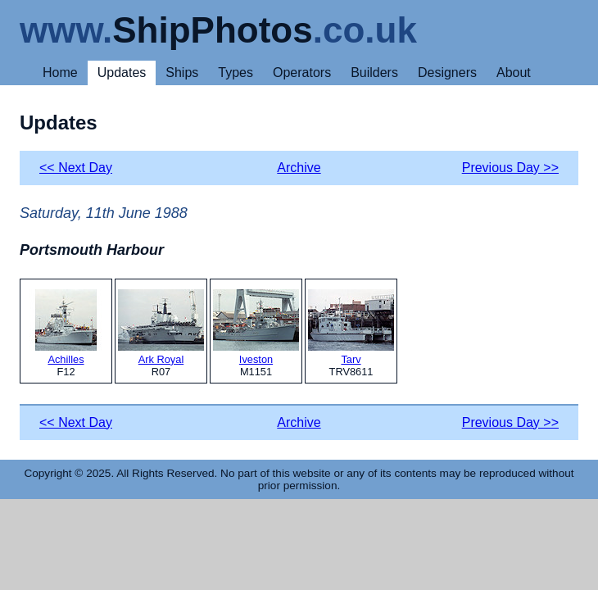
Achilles (66, 327)
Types (235, 72)
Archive (298, 168)
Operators (302, 72)
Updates (122, 72)
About (513, 72)
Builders (374, 72)
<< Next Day (75, 168)
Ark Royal (161, 327)
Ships (181, 72)
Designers (447, 72)
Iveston (256, 327)
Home (60, 72)
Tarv (351, 327)
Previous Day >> (510, 168)
